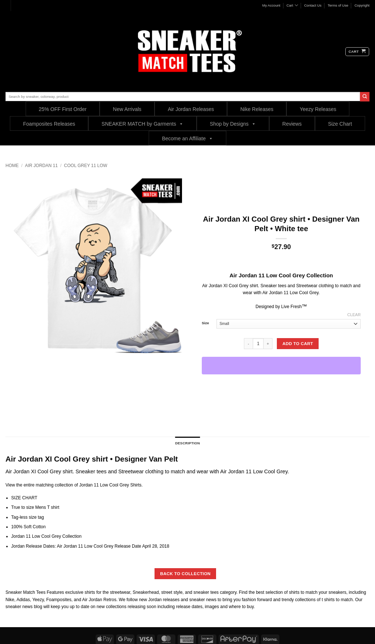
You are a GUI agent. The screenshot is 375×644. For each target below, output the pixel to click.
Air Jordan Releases (191, 109)
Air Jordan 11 (41, 165)
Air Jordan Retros (99, 599)
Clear (354, 314)
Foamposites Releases (49, 124)
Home (12, 165)
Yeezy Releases (318, 109)
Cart (292, 5)
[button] (357, 51)
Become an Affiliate (187, 138)
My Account (271, 5)
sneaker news (19, 606)
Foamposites (58, 599)
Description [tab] (187, 443)
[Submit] (365, 96)
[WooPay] (281, 365)
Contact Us (312, 5)
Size (205, 323)
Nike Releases (256, 109)
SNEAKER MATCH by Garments (142, 123)
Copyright (362, 5)
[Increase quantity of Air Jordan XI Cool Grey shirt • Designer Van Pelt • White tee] (268, 343)
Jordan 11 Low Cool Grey (104, 485)
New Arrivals (127, 109)
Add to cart (297, 343)
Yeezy (38, 599)
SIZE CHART (24, 497)
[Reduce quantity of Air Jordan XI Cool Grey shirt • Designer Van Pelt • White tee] (248, 343)
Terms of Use (338, 5)
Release (123, 546)
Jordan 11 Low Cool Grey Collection (47, 536)
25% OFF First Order (63, 109)
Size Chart (340, 124)
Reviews (292, 124)
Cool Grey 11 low (85, 165)
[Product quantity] (258, 343)
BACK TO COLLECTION (185, 573)
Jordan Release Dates (33, 546)
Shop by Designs (233, 123)
